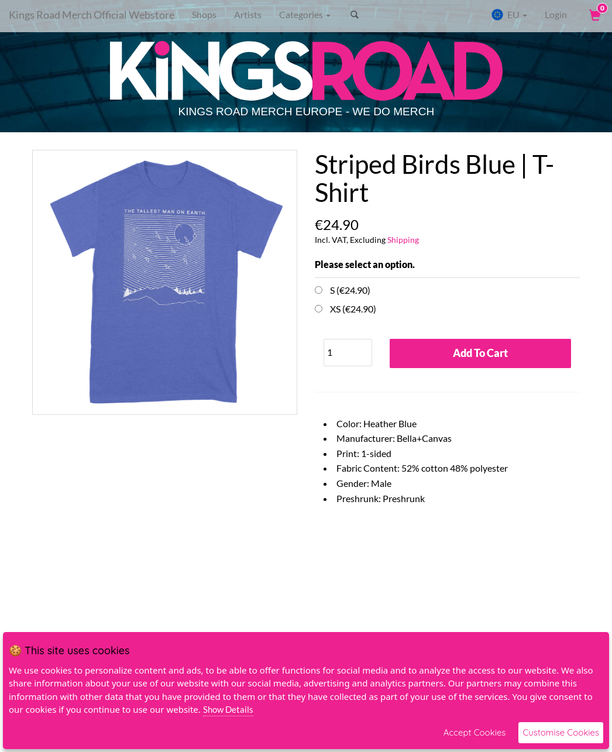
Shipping (403, 240)
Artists (248, 14)
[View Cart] (594, 14)
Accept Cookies (474, 732)
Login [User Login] (556, 14)
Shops (204, 14)
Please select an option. (365, 264)
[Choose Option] (318, 290)
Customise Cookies (560, 732)
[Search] (407, 15)
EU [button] (509, 14)
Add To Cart (480, 352)
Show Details (228, 709)
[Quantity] (348, 352)
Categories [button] (305, 14)
